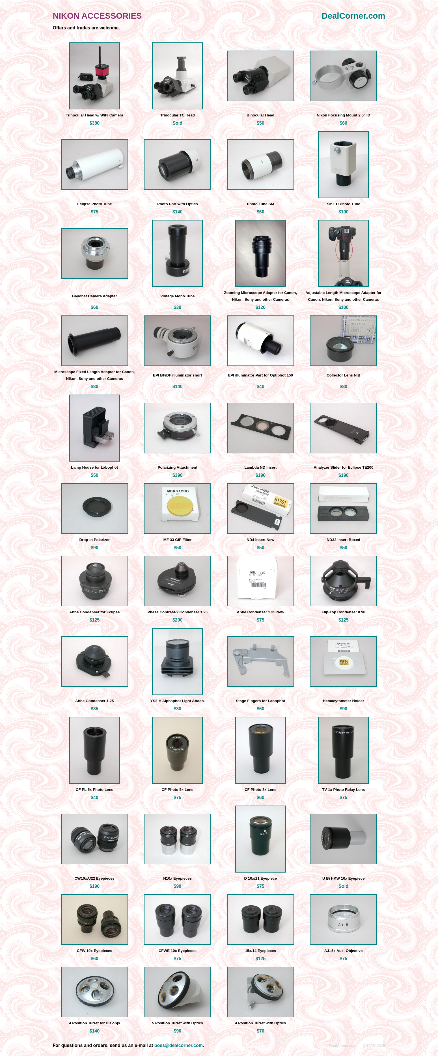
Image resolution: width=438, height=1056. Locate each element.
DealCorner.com (353, 15)
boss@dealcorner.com (178, 1045)
